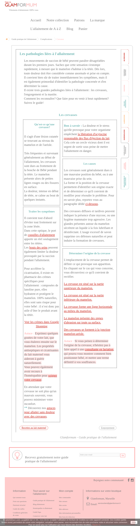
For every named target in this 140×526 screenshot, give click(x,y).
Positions (124, 88)
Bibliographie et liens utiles (124, 181)
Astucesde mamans (124, 166)
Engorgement (107, 427)
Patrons (79, 20)
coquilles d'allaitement (41, 234)
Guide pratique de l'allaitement (43, 500)
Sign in (8, 2)
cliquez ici (96, 525)
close (134, 522)
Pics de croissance (124, 104)
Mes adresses (63, 509)
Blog (70, 28)
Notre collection (57, 20)
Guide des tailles (18, 509)
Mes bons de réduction (67, 517)
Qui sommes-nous (19, 497)
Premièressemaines (124, 72)
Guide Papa (37, 512)
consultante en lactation (99, 349)
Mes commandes (65, 497)
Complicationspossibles (124, 150)
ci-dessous (91, 203)
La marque (97, 20)
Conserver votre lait (40, 516)
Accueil (35, 20)
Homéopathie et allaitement (42, 508)
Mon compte (66, 491)
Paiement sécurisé (19, 505)
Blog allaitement (38, 504)
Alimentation (124, 119)
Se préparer (124, 57)
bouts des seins (38, 247)
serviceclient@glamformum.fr (109, 503)
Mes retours (63, 501)
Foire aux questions (19, 501)
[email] (99, 455)
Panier (83, 28)
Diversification (124, 135)
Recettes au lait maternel (34, 427)
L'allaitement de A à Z (45, 28)
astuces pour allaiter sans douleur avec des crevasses (39, 412)
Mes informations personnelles (69, 513)
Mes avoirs (63, 505)
